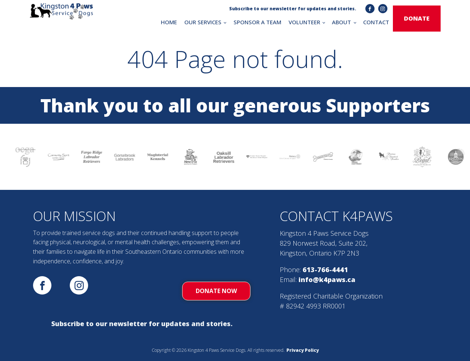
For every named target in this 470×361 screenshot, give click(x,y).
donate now (216, 291)
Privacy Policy (302, 350)
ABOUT (341, 22)
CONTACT (376, 22)
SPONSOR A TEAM (257, 22)
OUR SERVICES (202, 22)
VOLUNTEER (304, 22)
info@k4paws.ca (327, 279)
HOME (169, 22)
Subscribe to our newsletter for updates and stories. (141, 323)
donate (417, 18)
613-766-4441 (325, 269)
